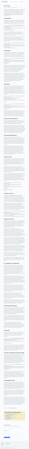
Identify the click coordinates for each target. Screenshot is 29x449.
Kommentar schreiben (6, 430)
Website (19, 427)
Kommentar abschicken (6, 437)
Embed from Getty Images (7, 42)
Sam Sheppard (15, 7)
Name (4, 427)
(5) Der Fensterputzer (9, 418)
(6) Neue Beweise (8, 419)
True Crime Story (4, 1)
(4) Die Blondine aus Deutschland (10, 417)
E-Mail (12, 427)
